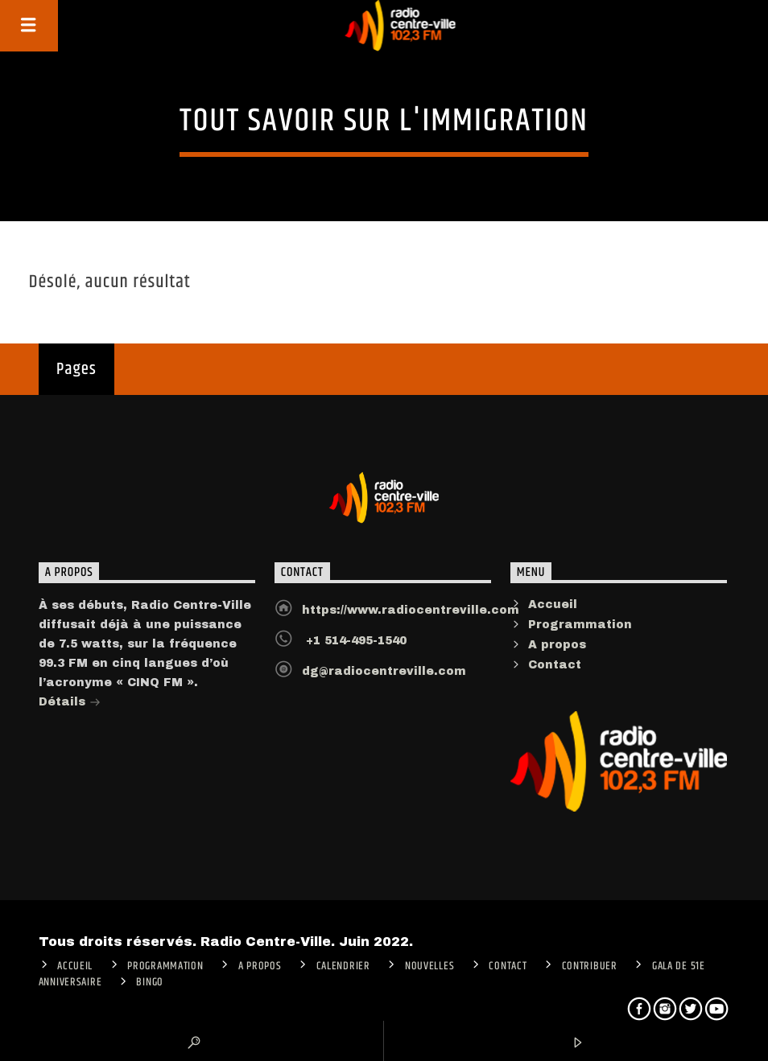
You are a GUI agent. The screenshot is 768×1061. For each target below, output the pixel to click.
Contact (554, 665)
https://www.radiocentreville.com (410, 610)
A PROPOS (260, 966)
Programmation (580, 625)
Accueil (552, 604)
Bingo (149, 982)
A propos (557, 645)
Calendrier (343, 966)
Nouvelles (429, 966)
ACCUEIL (75, 966)
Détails (70, 703)
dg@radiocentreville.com (384, 671)
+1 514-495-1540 (354, 641)
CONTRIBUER (589, 966)
